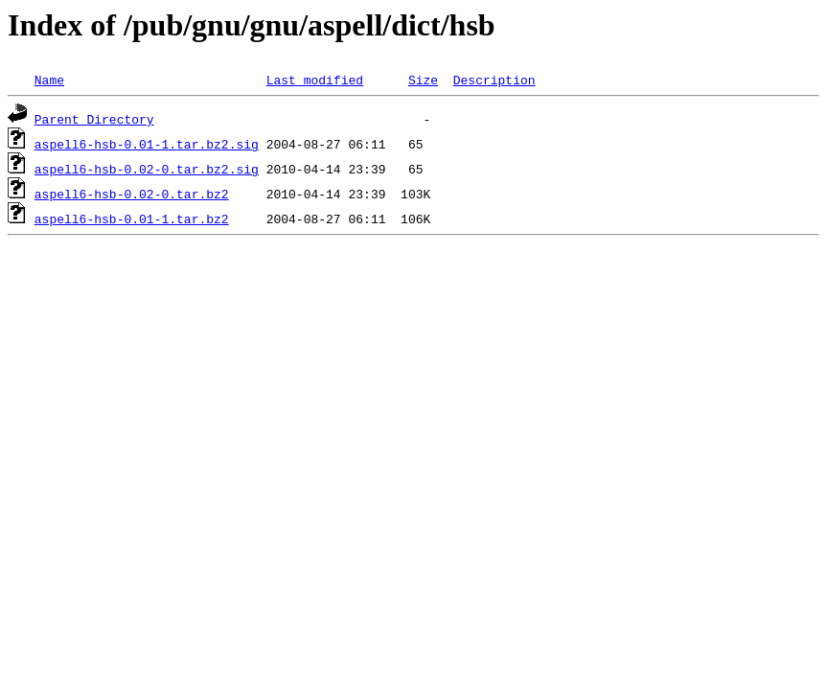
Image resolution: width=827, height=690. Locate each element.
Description (494, 79)
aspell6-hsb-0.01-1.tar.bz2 (131, 218)
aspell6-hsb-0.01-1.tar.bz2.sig (146, 143)
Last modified (314, 79)
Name (49, 79)
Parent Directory (94, 118)
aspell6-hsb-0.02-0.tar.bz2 (131, 193)
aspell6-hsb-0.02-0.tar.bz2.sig (146, 168)
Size (423, 79)
